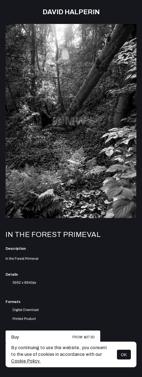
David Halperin (71, 12)
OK (124, 354)
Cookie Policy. (26, 361)
